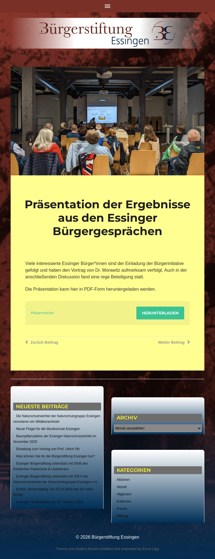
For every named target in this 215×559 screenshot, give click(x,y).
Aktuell (122, 487)
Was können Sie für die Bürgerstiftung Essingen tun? (55, 456)
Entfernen (124, 501)
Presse (122, 509)
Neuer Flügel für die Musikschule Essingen (48, 429)
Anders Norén (86, 549)
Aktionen (123, 480)
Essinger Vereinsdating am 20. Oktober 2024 (49, 502)
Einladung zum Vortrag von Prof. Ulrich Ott (47, 449)
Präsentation (42, 313)
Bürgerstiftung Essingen (115, 537)
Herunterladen (160, 313)
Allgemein (124, 494)
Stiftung (122, 516)
